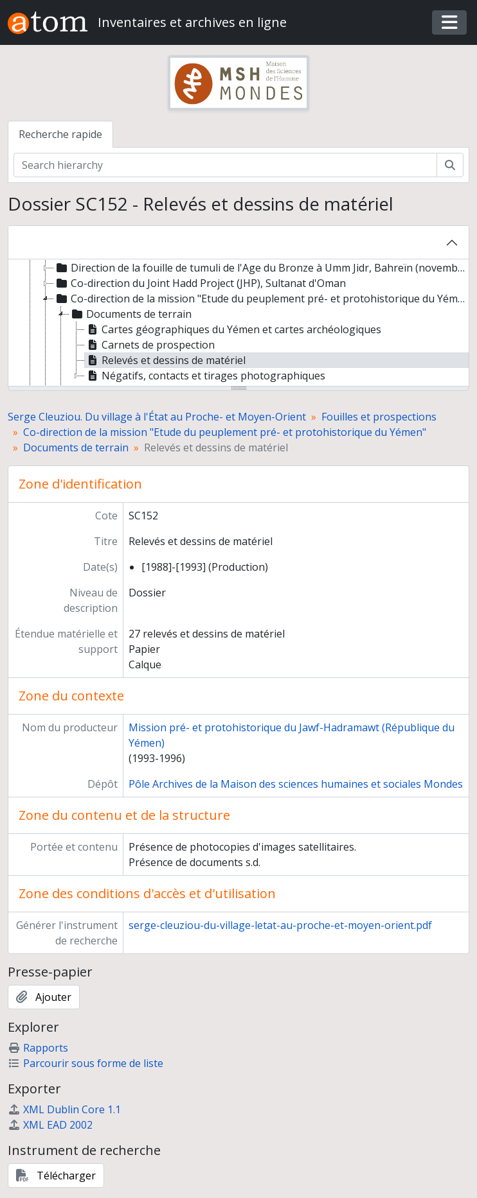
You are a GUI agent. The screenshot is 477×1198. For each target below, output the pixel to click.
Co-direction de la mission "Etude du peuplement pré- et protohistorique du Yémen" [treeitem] (261, 298)
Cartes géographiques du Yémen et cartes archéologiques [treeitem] (233, 329)
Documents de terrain (76, 447)
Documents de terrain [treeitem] (130, 314)
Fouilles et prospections (379, 417)
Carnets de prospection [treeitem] (150, 344)
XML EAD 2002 (50, 1125)
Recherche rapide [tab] (60, 134)
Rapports (38, 1048)
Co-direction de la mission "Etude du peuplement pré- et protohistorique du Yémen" (224, 432)
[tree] (238, 323)
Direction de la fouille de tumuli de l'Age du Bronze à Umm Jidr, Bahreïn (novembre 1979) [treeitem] (261, 267)
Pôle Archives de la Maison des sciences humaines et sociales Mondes (296, 784)
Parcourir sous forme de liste (85, 1063)
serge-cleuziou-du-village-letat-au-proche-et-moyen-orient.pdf (280, 925)
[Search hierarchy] (225, 165)
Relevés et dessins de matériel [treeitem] (165, 360)
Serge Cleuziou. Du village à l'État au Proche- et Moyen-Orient (157, 417)
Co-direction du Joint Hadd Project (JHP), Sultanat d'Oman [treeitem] (200, 283)
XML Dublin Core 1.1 (64, 1109)
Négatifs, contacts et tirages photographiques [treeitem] (205, 375)
